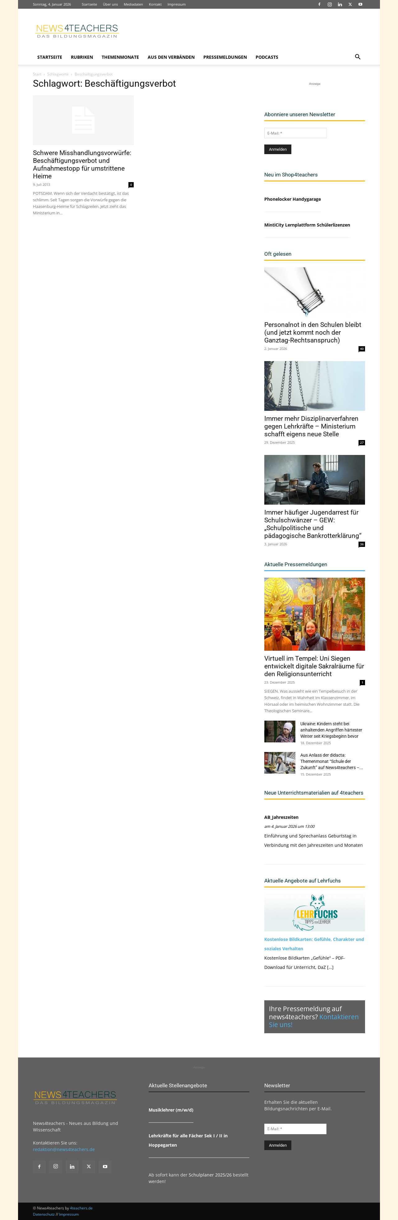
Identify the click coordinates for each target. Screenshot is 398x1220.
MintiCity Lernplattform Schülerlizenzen (307, 225)
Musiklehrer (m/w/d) (171, 1110)
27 (362, 442)
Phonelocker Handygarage (292, 199)
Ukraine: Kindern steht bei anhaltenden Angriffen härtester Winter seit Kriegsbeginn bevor (331, 730)
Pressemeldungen (225, 57)
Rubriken (82, 57)
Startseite (89, 4)
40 (362, 348)
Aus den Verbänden (171, 57)
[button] (357, 58)
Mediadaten (133, 4)
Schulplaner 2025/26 (210, 1175)
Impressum (177, 4)
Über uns (110, 4)
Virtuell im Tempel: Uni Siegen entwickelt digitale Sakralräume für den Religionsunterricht (314, 666)
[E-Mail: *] (295, 133)
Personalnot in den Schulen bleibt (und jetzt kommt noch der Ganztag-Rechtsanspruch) (312, 332)
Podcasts (267, 57)
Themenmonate (120, 57)
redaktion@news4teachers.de (64, 1149)
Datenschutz (44, 1214)
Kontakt (155, 4)
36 (362, 544)
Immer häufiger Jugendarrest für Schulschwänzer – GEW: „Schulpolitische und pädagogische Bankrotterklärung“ (312, 524)
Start (37, 74)
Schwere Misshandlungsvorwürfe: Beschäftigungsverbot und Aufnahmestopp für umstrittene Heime (82, 164)
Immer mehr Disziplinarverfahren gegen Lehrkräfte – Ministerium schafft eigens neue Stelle (311, 426)
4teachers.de (81, 1208)
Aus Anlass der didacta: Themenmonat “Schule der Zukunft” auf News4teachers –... (331, 761)
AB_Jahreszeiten (281, 817)
